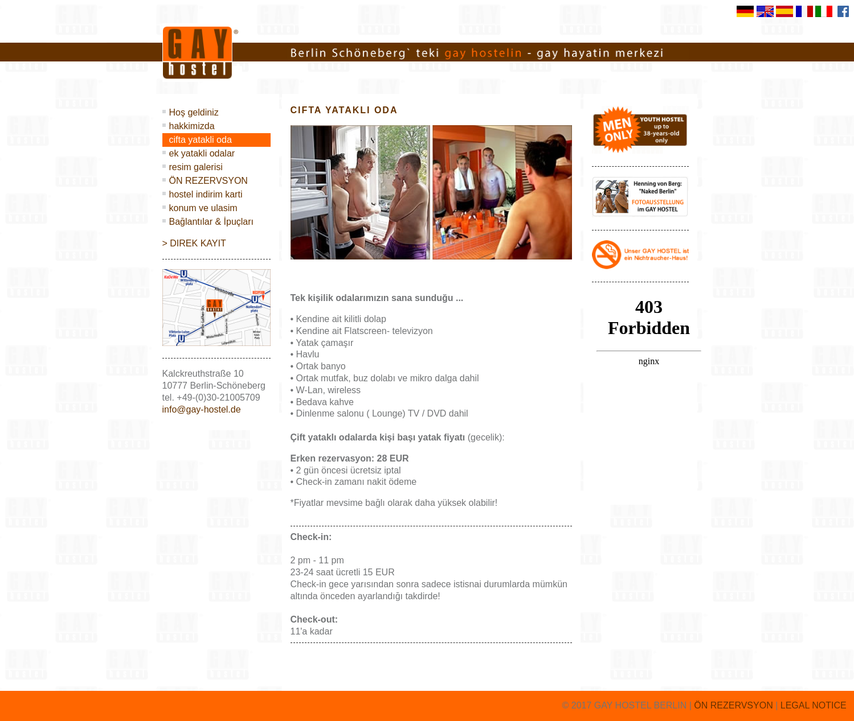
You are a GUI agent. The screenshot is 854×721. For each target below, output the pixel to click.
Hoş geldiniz (194, 112)
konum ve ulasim (203, 208)
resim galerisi (196, 167)
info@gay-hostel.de (201, 409)
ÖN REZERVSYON (208, 181)
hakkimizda (192, 126)
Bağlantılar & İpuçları (211, 221)
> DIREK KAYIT (194, 243)
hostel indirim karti (206, 194)
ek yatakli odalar (202, 153)
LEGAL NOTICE (814, 705)
